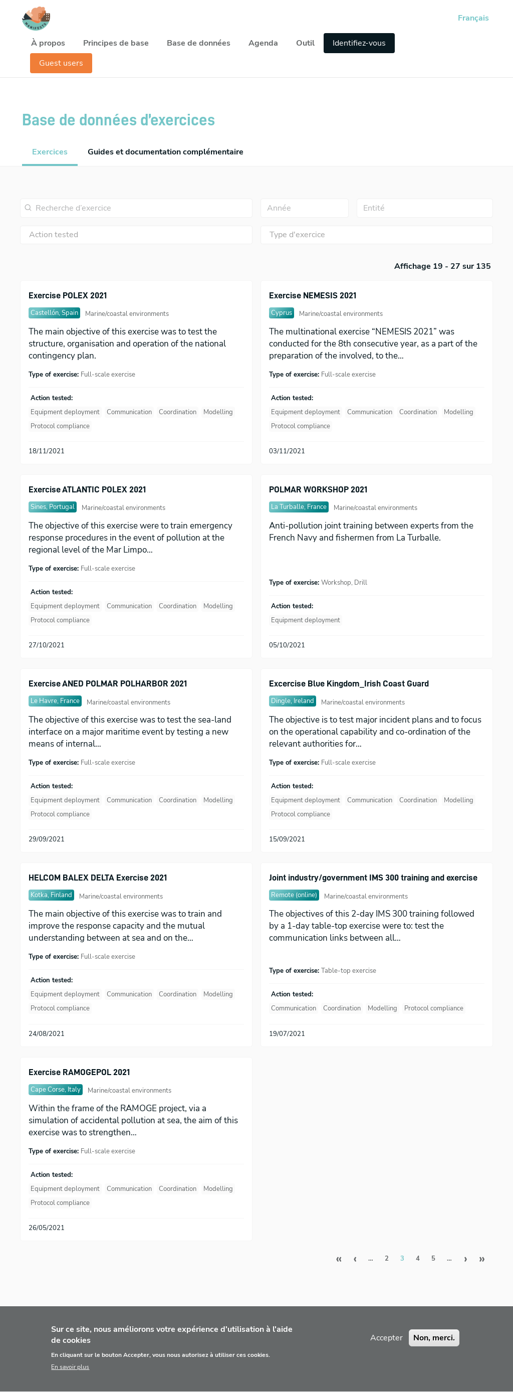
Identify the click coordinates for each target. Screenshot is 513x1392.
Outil (305, 43)
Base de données (198, 43)
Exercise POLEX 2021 (68, 295)
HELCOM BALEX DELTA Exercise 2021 (98, 877)
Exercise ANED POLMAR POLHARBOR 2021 (108, 683)
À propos (48, 43)
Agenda (263, 43)
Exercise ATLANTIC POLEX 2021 (87, 489)
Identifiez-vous (359, 43)
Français (473, 18)
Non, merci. (434, 1347)
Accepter (386, 1347)
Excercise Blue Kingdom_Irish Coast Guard (349, 683)
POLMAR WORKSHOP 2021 (318, 489)
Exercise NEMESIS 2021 (312, 295)
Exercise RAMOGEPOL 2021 (79, 1072)
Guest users (61, 63)
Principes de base (116, 43)
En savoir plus (70, 1377)
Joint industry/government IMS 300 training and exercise (373, 877)
